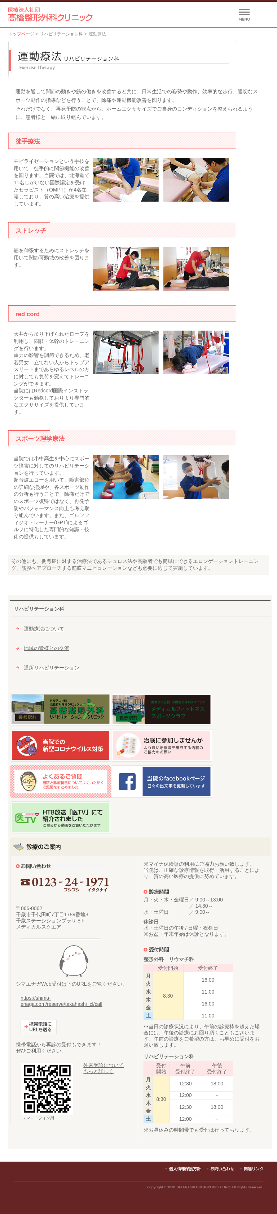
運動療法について (44, 629)
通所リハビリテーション (51, 668)
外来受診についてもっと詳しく (103, 1068)
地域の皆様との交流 (46, 648)
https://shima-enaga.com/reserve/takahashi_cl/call (61, 1001)
